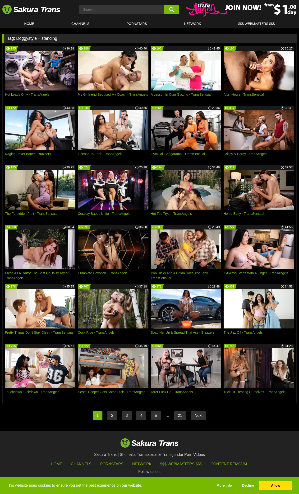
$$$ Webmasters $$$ (181, 464)
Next (198, 415)
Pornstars (111, 464)
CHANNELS (80, 24)
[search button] (171, 9)
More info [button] (224, 485)
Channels (81, 464)
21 (180, 415)
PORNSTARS (137, 24)
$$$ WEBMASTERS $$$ (256, 24)
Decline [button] (248, 485)
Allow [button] (275, 485)
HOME (29, 24)
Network (192, 24)
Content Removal (229, 464)
